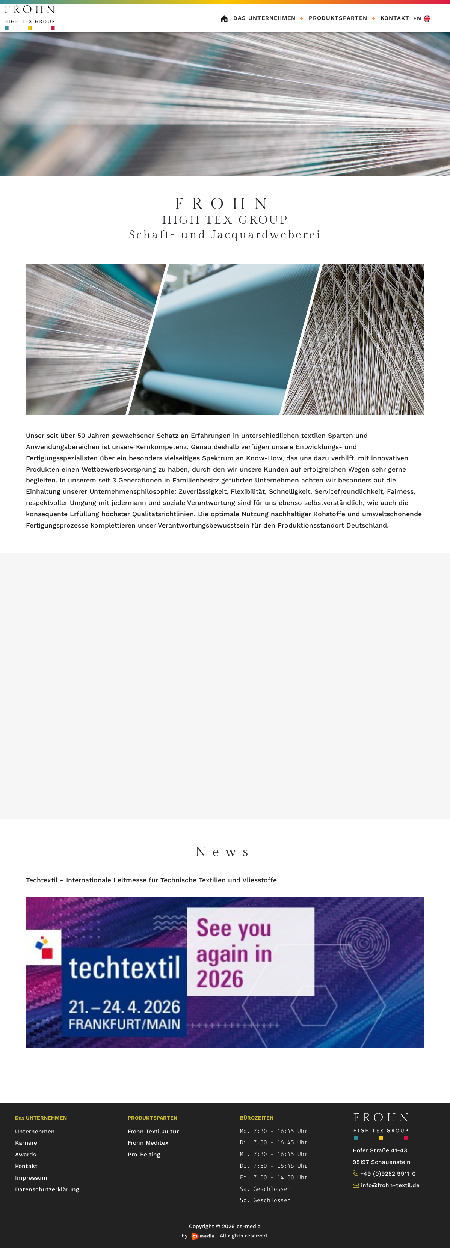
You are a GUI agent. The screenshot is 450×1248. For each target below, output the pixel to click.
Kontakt (26, 1166)
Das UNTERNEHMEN (264, 18)
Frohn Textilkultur (153, 1131)
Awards (25, 1154)
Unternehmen (35, 1131)
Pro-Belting (144, 1154)
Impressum (31, 1177)
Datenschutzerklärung (47, 1189)
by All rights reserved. (225, 1236)
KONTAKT (395, 18)
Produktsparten (338, 18)
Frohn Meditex (148, 1142)
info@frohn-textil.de (390, 1185)
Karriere (26, 1142)
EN (421, 18)
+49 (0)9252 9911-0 (388, 1173)
